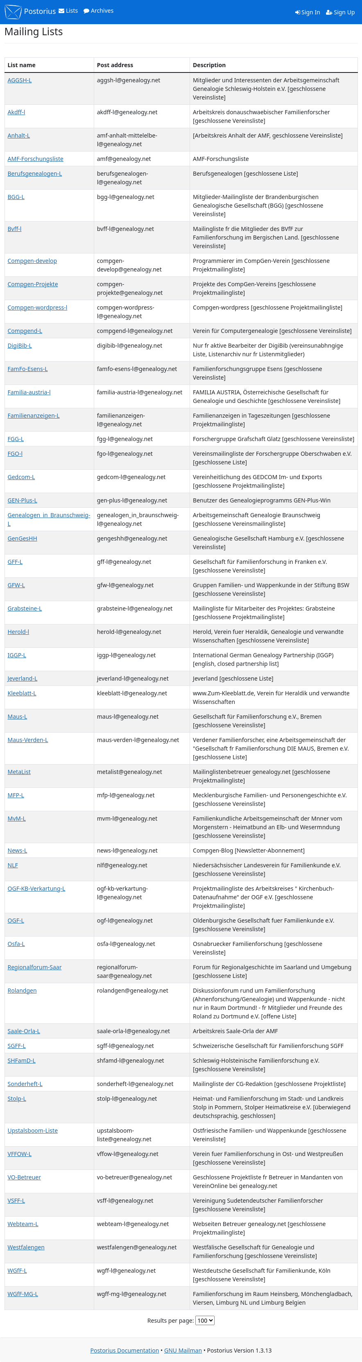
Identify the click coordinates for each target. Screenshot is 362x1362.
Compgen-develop (32, 261)
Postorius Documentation (124, 1350)
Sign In (307, 12)
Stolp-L (17, 1098)
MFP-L (16, 795)
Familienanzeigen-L (34, 415)
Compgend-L (25, 331)
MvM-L (17, 818)
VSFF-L (16, 1200)
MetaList (19, 772)
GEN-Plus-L (22, 500)
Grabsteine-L (25, 608)
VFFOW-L (20, 1154)
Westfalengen (26, 1247)
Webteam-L (23, 1224)
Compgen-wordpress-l (38, 307)
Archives (98, 10)
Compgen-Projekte (33, 284)
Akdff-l (16, 112)
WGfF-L (17, 1270)
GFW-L (16, 585)
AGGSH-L (20, 80)
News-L (17, 850)
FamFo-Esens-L (28, 369)
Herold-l (18, 632)
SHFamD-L (22, 1060)
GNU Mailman (183, 1350)
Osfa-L (16, 944)
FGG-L (16, 439)
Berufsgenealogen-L (35, 173)
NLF (13, 865)
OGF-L (16, 920)
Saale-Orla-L (24, 1031)
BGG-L (16, 197)
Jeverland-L (23, 678)
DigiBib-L (20, 345)
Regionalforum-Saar (35, 967)
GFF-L (15, 562)
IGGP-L (17, 655)
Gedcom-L (21, 477)
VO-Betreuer (24, 1177)
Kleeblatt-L (22, 693)
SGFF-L (17, 1046)
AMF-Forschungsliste (36, 159)
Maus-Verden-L (28, 740)
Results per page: (170, 1320)
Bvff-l (15, 229)
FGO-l (15, 453)
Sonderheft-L (25, 1084)
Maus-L (17, 716)
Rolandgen (22, 990)
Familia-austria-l (29, 392)
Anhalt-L (19, 135)
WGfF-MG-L (23, 1294)
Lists (68, 10)
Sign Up (340, 12)
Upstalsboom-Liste (33, 1130)
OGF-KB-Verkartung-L (37, 888)
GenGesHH (22, 538)
